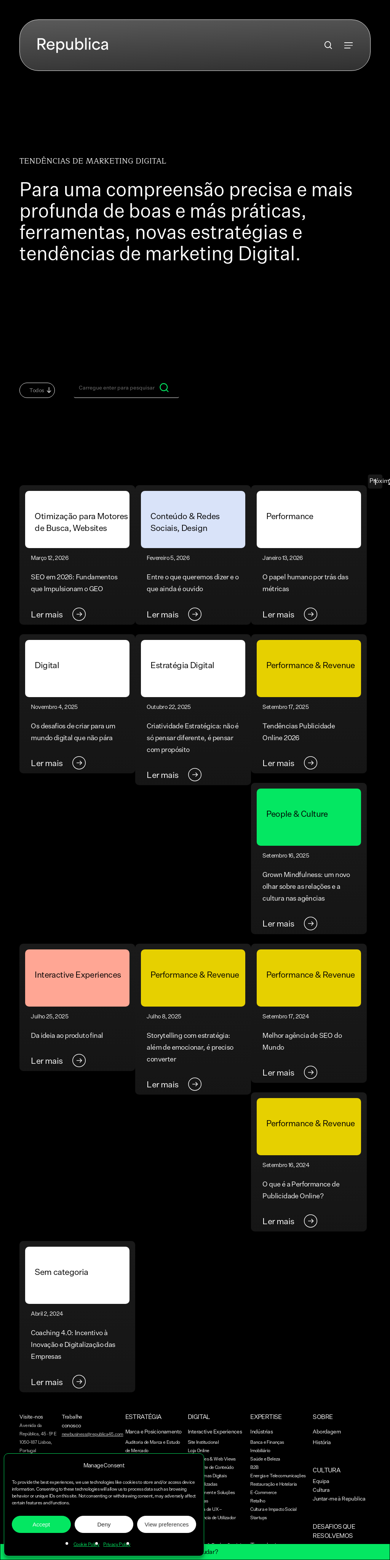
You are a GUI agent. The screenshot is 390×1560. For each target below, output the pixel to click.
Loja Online (198, 1450)
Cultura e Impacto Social (273, 1509)
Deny (103, 1524)
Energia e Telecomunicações (277, 1475)
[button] (348, 45)
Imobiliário (260, 1450)
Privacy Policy (117, 1544)
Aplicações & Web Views (212, 1459)
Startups (258, 1517)
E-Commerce (263, 1492)
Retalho (257, 1501)
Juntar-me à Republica (339, 1498)
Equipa (321, 1481)
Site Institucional (203, 1442)
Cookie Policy (86, 1544)
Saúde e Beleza (265, 1459)
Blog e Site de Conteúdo (210, 1467)
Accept (41, 1524)
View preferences (167, 1524)
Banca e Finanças (267, 1442)
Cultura (321, 1489)
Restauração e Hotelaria (273, 1484)
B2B (254, 1467)
